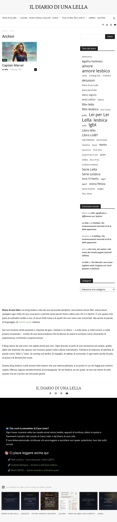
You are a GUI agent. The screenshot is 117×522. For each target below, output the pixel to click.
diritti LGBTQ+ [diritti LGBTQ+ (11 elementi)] (89, 99)
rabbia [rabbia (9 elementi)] (85, 159)
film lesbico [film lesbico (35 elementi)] (90, 109)
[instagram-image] (11, 501)
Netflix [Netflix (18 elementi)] (103, 144)
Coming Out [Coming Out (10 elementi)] (94, 75)
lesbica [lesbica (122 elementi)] (100, 120)
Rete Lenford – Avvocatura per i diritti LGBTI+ (33, 459)
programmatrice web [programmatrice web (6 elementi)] (90, 155)
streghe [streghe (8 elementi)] (100, 189)
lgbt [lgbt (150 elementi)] (92, 124)
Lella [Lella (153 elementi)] (87, 120)
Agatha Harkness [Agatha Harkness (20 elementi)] (92, 61)
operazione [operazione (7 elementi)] (86, 150)
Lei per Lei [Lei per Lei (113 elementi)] (99, 114)
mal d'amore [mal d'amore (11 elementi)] (88, 139)
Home (4, 31)
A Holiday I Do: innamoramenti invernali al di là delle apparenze (96, 226)
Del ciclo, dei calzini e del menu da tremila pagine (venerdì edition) (97, 252)
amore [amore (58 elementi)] (87, 66)
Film (4, 60)
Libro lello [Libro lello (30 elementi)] (89, 130)
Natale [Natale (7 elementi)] (94, 145)
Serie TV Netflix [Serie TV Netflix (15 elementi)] (90, 178)
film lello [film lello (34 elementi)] (88, 104)
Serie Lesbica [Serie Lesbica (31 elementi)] (91, 174)
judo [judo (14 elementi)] (84, 115)
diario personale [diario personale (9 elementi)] (89, 90)
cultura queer (25, 322)
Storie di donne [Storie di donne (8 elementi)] (88, 189)
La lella (5, 69)
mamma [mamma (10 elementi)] (86, 145)
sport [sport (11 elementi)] (84, 184)
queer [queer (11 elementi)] (103, 154)
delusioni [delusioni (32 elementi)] (88, 80)
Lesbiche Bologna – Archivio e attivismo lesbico (34, 465)
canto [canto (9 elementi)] (84, 75)
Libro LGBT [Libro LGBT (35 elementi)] (90, 135)
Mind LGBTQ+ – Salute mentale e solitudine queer (35, 470)
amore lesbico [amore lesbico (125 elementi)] (96, 70)
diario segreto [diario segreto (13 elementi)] (89, 94)
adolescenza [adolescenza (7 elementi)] (87, 56)
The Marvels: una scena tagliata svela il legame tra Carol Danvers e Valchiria (97, 265)
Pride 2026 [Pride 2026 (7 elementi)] (97, 150)
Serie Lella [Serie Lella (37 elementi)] (89, 169)
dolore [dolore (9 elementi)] (101, 99)
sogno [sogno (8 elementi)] (103, 179)
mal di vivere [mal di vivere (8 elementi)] (101, 140)
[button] (114, 18)
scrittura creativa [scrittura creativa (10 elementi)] (90, 164)
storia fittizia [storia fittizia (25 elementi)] (97, 183)
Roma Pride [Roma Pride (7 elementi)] (94, 160)
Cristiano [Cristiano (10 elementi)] (107, 75)
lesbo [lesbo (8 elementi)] (84, 125)
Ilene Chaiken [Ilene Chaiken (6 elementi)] (106, 110)
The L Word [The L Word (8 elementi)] (87, 193)
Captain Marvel (12, 65)
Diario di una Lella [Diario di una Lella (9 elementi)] (90, 85)
